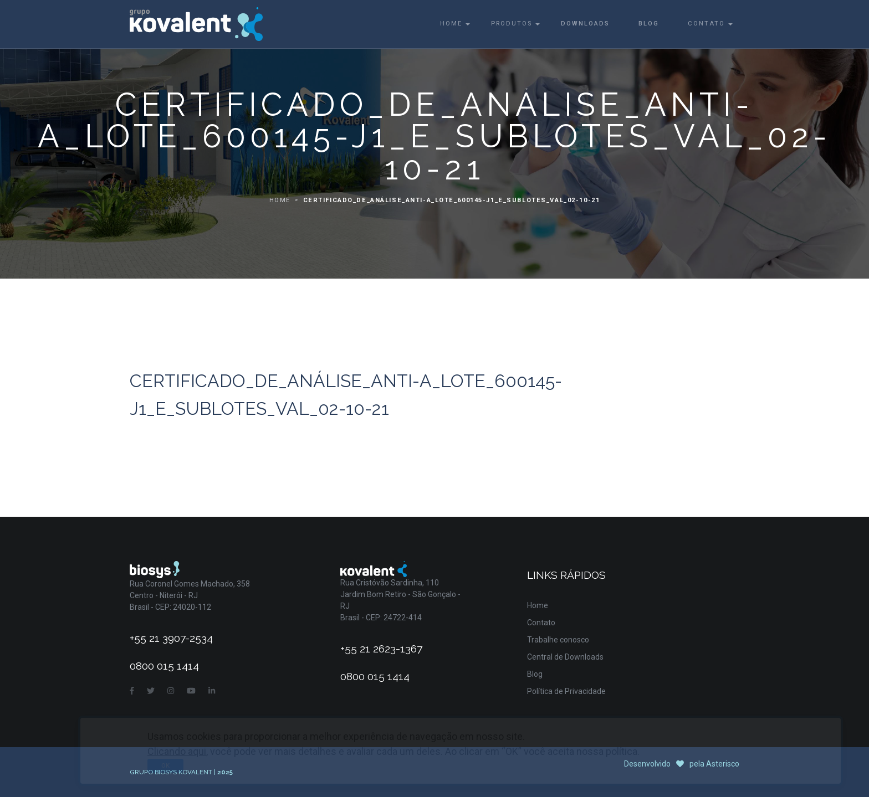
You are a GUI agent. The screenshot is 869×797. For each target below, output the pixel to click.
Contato (706, 23)
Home (451, 23)
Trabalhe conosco (558, 639)
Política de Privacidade (566, 691)
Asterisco (722, 763)
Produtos (511, 23)
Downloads (585, 23)
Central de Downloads (565, 656)
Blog (648, 23)
